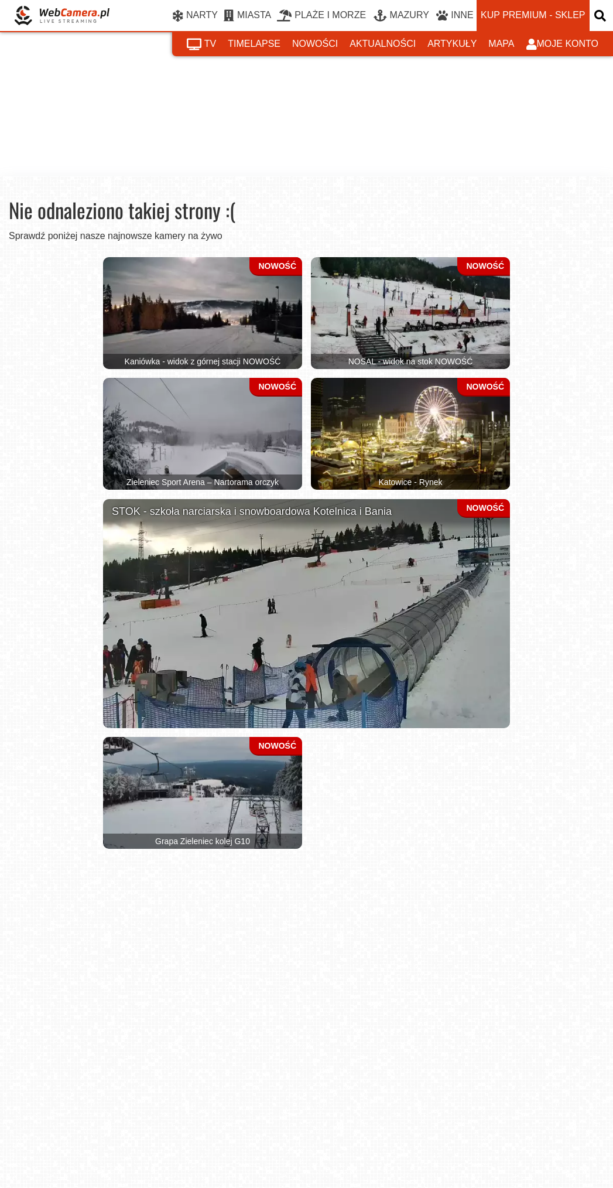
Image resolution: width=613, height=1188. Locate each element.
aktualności (383, 44)
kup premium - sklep (533, 15)
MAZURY (401, 16)
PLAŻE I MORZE (321, 16)
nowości (315, 44)
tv (201, 44)
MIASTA (247, 16)
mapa (501, 44)
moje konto (562, 44)
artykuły (452, 44)
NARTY (195, 16)
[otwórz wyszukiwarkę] (601, 15)
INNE (454, 16)
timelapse (254, 44)
